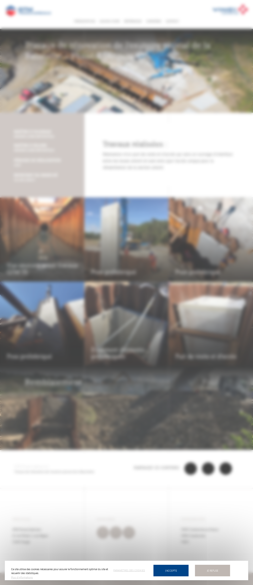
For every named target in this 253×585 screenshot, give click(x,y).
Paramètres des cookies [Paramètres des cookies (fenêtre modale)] (129, 570)
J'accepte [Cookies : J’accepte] (171, 570)
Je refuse (212, 570)
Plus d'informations (22, 577)
